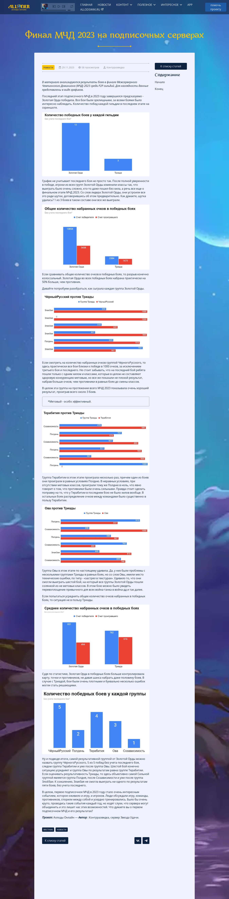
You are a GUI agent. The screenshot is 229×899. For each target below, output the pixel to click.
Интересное (170, 5)
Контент (122, 5)
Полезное (145, 5)
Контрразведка (115, 67)
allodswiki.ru (92, 9)
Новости (104, 5)
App (190, 5)
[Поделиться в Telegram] (146, 840)
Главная (86, 5)
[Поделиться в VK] (137, 840)
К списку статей (170, 66)
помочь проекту (215, 7)
